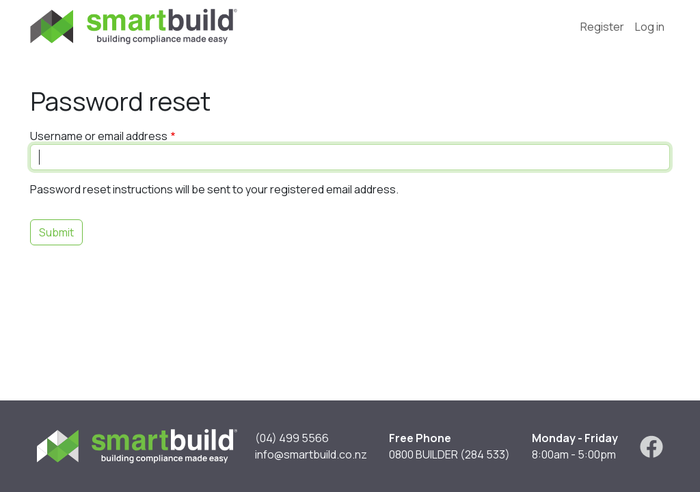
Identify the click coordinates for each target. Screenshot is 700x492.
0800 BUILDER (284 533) (449, 454)
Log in (649, 26)
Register (602, 26)
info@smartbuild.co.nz (311, 454)
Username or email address (98, 136)
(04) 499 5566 (292, 438)
